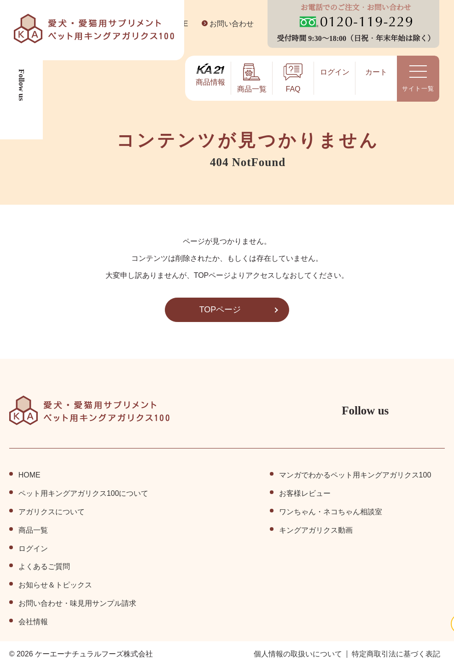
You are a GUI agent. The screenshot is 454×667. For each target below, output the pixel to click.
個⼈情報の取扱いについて (298, 654)
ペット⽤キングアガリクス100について (83, 493)
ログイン (33, 548)
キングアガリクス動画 (315, 530)
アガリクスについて (51, 512)
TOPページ (220, 310)
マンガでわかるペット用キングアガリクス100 (355, 475)
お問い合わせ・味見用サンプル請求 (77, 603)
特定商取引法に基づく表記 (396, 654)
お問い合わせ (224, 24)
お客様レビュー (304, 493)
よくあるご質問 (44, 566)
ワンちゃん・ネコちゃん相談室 (330, 512)
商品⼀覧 (33, 530)
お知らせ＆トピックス (55, 585)
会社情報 (33, 621)
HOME (29, 475)
